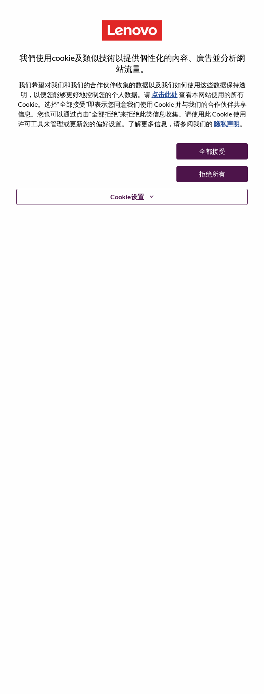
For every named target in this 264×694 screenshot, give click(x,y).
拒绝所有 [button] (212, 174)
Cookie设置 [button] (127, 196)
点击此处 (165, 94)
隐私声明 (227, 123)
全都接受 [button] (212, 151)
